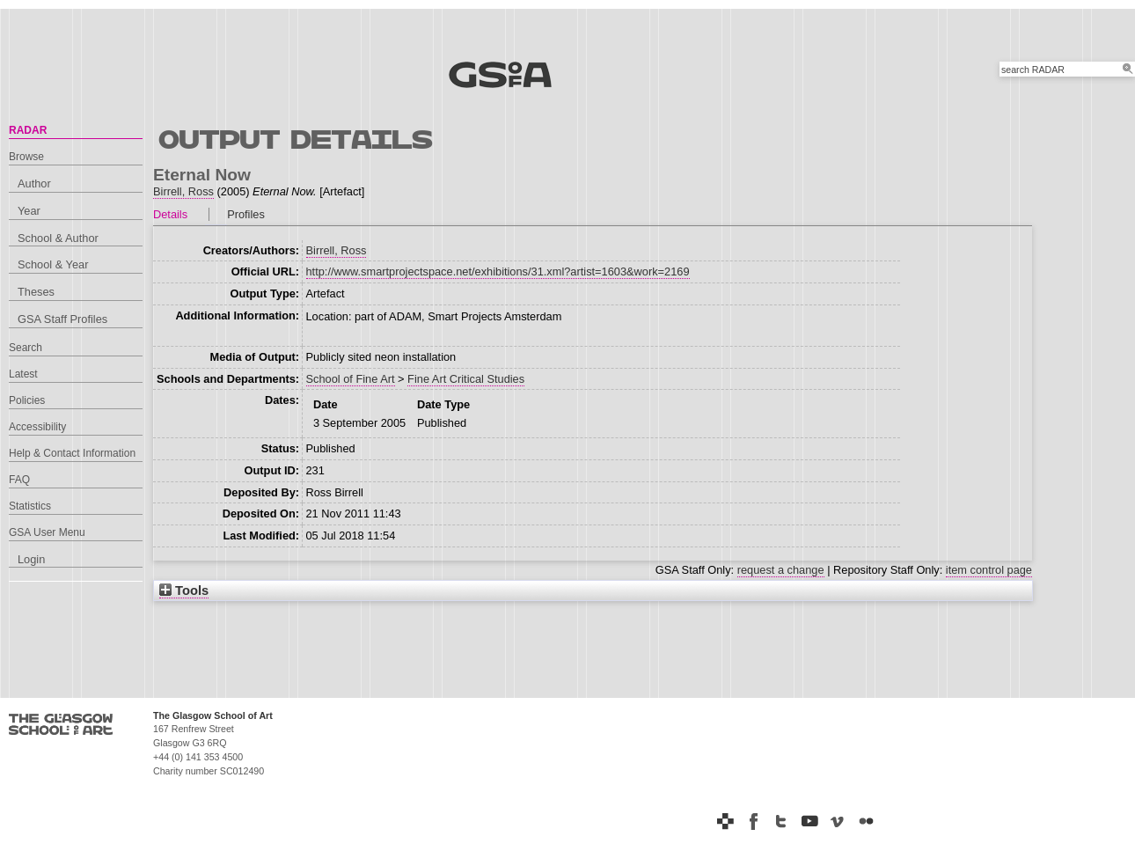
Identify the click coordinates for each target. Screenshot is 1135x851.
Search (25, 347)
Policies (27, 400)
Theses (36, 291)
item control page (989, 569)
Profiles (246, 214)
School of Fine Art (350, 378)
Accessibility (37, 427)
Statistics (30, 506)
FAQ (19, 479)
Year (29, 210)
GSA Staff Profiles (62, 319)
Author (34, 183)
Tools (184, 590)
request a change (780, 569)
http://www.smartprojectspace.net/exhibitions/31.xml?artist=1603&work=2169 (498, 271)
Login (31, 559)
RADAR (28, 130)
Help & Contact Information (72, 453)
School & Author (58, 238)
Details (170, 214)
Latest (23, 374)
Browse (26, 156)
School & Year (53, 264)
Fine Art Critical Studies (465, 378)
